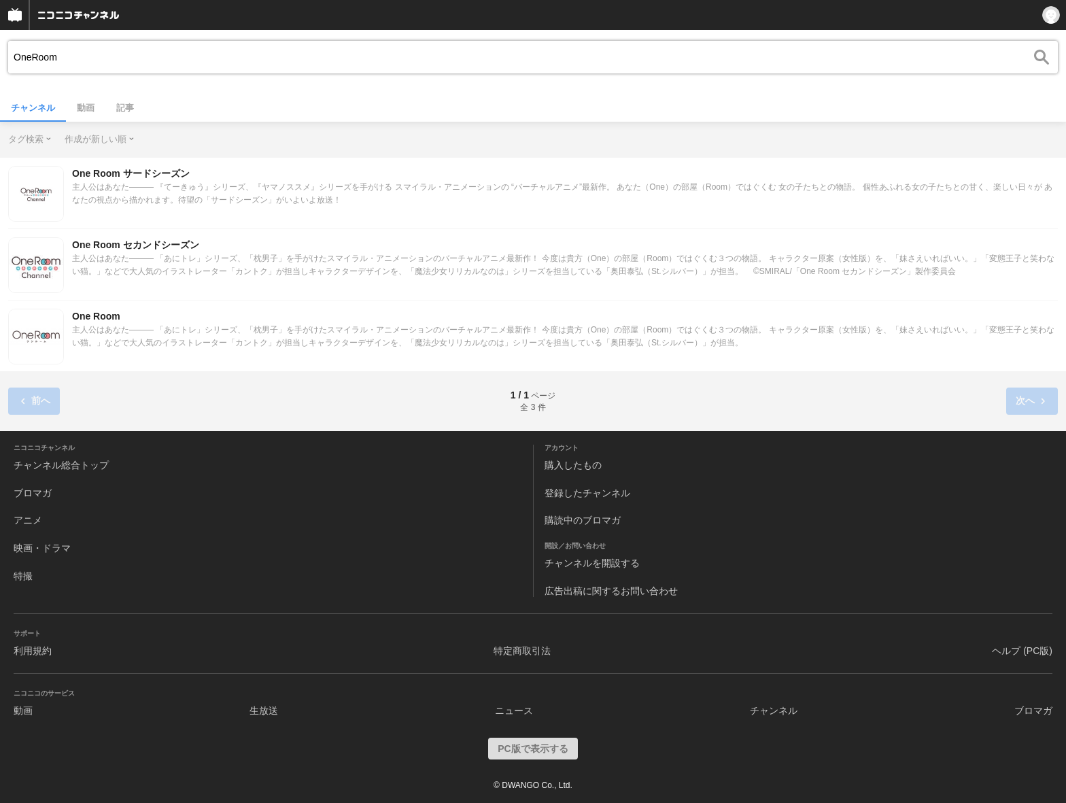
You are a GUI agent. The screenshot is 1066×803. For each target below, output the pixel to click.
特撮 (23, 575)
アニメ (28, 520)
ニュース (514, 710)
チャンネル (33, 108)
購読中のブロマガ (583, 520)
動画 (85, 108)
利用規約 (33, 650)
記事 (125, 108)
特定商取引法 (522, 650)
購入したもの (573, 465)
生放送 (264, 710)
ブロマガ (33, 493)
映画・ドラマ (42, 548)
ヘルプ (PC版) (1022, 650)
